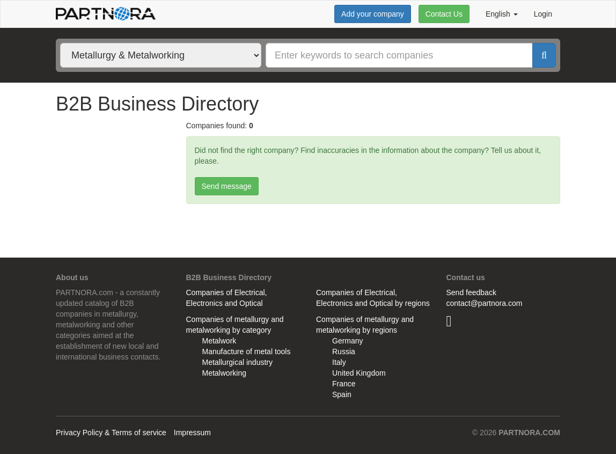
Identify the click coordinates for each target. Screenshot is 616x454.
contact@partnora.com (484, 303)
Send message (227, 186)
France (344, 383)
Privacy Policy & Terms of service (111, 432)
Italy (339, 362)
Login (543, 14)
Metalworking (224, 373)
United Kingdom (359, 373)
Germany (347, 340)
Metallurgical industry (237, 362)
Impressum (192, 432)
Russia (343, 351)
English (502, 14)
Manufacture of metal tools (246, 351)
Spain (341, 394)
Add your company (372, 14)
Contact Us (444, 14)
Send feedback (471, 292)
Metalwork (219, 340)
